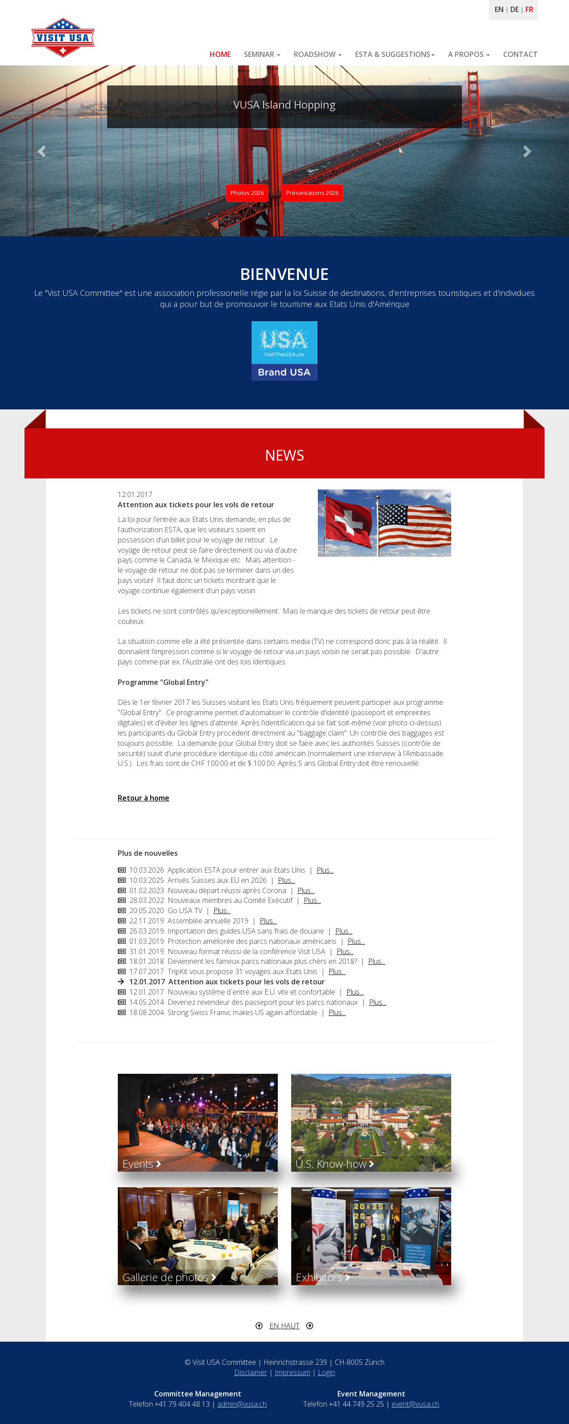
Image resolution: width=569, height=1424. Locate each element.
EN (499, 9)
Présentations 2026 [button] (312, 193)
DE (514, 9)
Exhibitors (323, 1277)
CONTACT (520, 54)
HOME (220, 54)
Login (326, 1372)
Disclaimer (250, 1372)
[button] (42, 150)
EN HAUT (284, 1326)
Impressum (292, 1372)
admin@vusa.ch (242, 1404)
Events (141, 1163)
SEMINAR (262, 54)
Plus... (325, 870)
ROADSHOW (318, 54)
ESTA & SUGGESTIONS (395, 54)
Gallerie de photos (169, 1277)
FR (529, 9)
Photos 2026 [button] (247, 193)
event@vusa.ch (415, 1404)
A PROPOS (469, 54)
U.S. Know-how (335, 1163)
